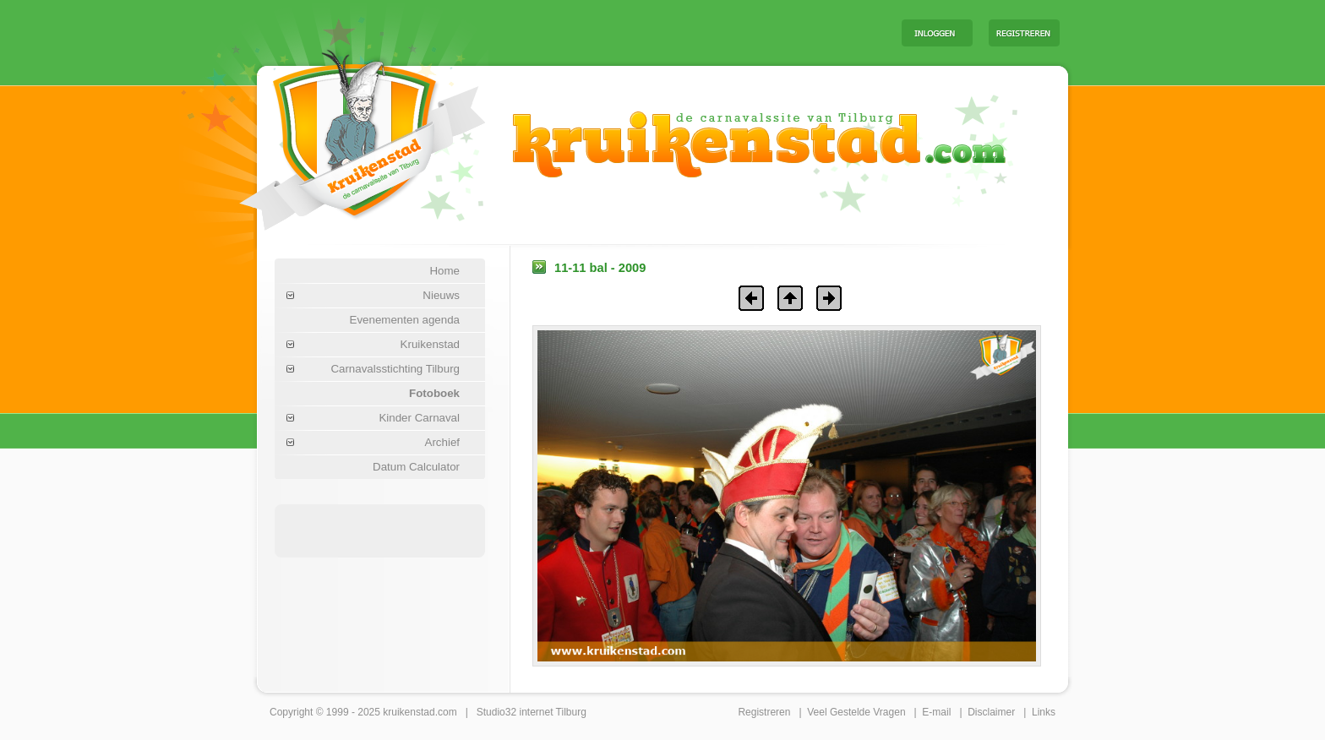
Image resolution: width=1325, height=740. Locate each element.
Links (1043, 712)
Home (444, 270)
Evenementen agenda (405, 319)
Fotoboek (434, 393)
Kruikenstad (430, 344)
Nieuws (441, 295)
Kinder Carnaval (419, 417)
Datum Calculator (416, 466)
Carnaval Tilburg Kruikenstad (333, 133)
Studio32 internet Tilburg (531, 712)
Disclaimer (991, 712)
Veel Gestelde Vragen (856, 712)
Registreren (764, 712)
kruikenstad (408, 712)
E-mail (936, 712)
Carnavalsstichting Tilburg (395, 368)
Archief (442, 442)
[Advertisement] (678, 32)
